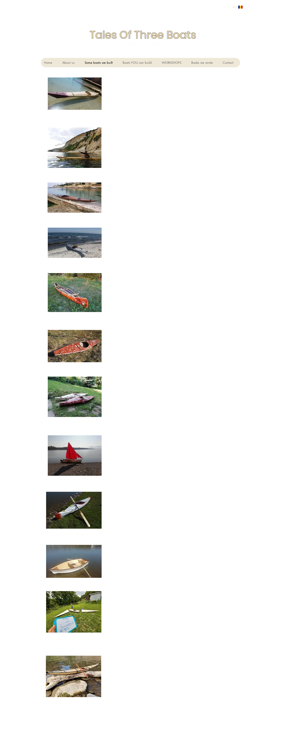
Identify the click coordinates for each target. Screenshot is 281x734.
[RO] (235, 7)
